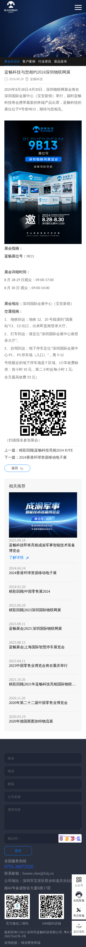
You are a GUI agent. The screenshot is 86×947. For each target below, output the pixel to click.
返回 (17, 468)
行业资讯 (44, 61)
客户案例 (28, 61)
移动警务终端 (30, 942)
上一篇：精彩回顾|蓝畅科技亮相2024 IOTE (38, 450)
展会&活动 (11, 61)
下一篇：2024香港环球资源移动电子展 (35, 457)
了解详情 (18, 557)
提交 (18, 850)
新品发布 (60, 61)
